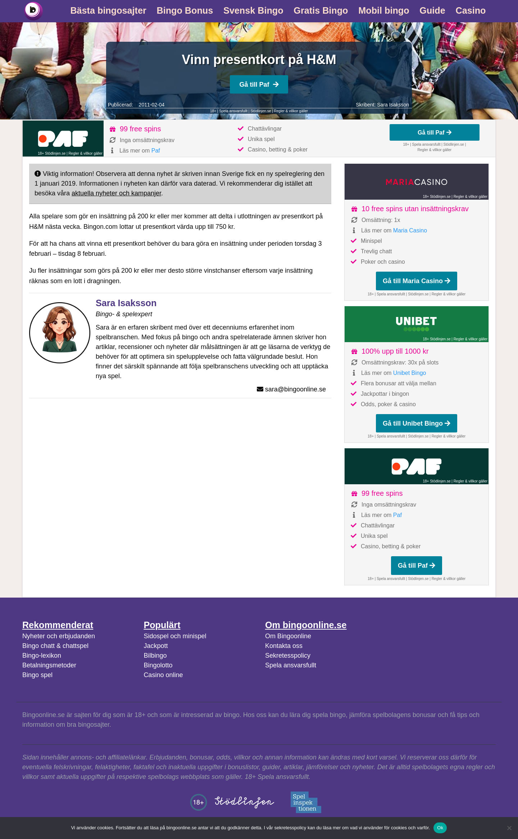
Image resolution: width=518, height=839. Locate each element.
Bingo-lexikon (41, 655)
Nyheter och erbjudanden (58, 636)
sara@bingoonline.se (295, 389)
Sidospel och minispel (175, 636)
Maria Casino (410, 230)
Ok (440, 827)
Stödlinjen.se (260, 111)
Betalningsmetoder (49, 665)
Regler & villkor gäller (291, 111)
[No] (509, 827)
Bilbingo (155, 655)
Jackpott (156, 645)
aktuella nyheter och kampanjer (116, 193)
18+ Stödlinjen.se (51, 153)
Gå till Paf (258, 84)
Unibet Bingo (409, 373)
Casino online (163, 675)
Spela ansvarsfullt (290, 665)
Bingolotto (158, 665)
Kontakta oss (284, 645)
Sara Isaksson (393, 105)
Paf (155, 151)
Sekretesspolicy (287, 655)
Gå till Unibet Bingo (416, 423)
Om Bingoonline (288, 636)
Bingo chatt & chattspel (55, 645)
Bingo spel (37, 675)
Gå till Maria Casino (416, 281)
